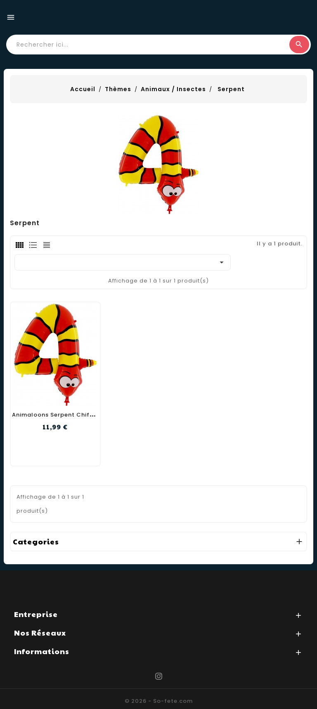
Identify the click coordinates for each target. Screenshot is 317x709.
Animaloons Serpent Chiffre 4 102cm (69, 415)
